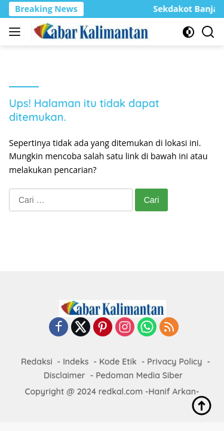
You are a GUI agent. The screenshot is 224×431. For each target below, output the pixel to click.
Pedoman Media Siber (139, 375)
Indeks (75, 361)
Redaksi (37, 361)
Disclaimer (64, 375)
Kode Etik (118, 361)
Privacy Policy (174, 361)
